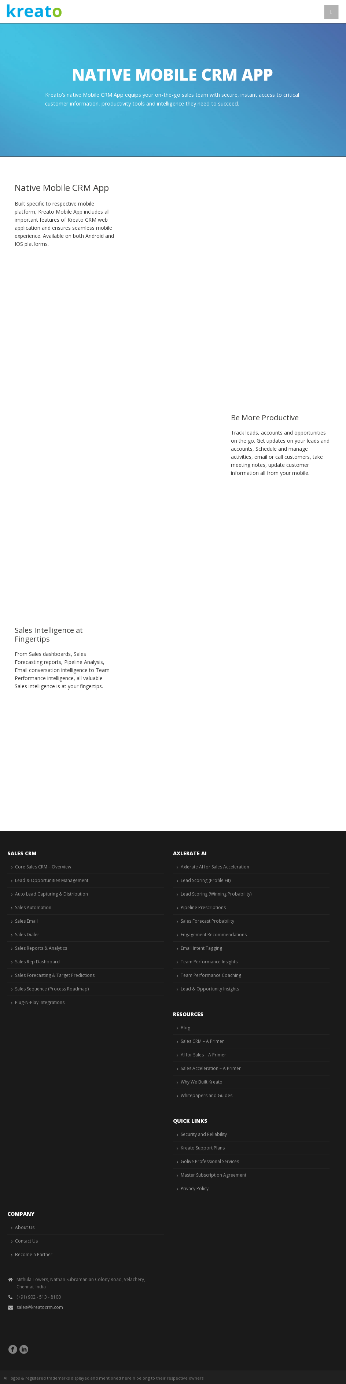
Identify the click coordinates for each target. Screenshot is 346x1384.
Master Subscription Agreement (213, 1175)
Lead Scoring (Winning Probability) (216, 894)
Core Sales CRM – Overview (43, 867)
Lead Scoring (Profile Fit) (206, 880)
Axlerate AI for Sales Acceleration (215, 867)
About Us (24, 1227)
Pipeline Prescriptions (203, 907)
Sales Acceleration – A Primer (211, 1068)
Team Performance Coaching (211, 975)
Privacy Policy (195, 1188)
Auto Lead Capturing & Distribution (51, 894)
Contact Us (26, 1241)
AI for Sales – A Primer (203, 1055)
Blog (185, 1028)
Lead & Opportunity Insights (210, 989)
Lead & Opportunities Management (51, 880)
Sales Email (26, 921)
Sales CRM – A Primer (202, 1041)
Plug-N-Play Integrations (40, 1002)
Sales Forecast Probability (207, 921)
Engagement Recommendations (214, 934)
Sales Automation (33, 907)
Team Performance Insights (209, 962)
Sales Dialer (27, 934)
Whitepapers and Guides (206, 1095)
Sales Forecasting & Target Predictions (55, 975)
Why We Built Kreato (201, 1082)
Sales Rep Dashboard (37, 962)
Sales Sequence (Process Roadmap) (52, 989)
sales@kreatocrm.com (39, 1307)
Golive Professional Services (210, 1161)
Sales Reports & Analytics (41, 948)
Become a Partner (33, 1254)
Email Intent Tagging (201, 948)
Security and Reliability (204, 1134)
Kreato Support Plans (203, 1148)
